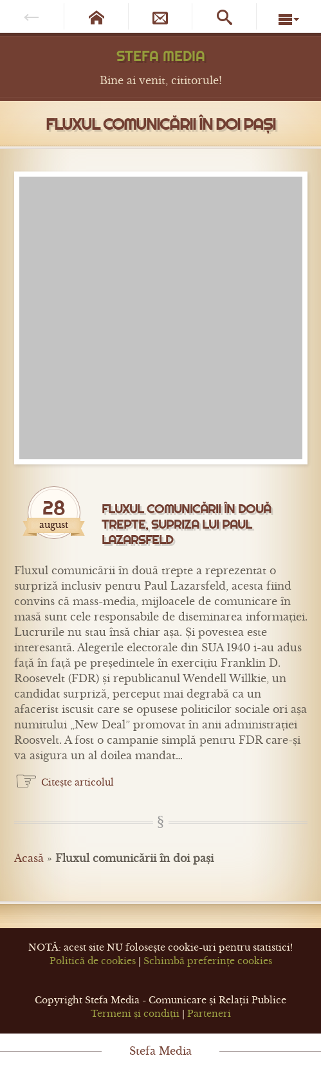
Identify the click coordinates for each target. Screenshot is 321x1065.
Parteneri (209, 1013)
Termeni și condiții (135, 1013)
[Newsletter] (161, 16)
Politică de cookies (93, 961)
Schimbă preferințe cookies (207, 961)
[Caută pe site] (224, 16)
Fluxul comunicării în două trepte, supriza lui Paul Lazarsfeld (186, 524)
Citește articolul (77, 782)
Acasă (29, 858)
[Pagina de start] (96, 16)
